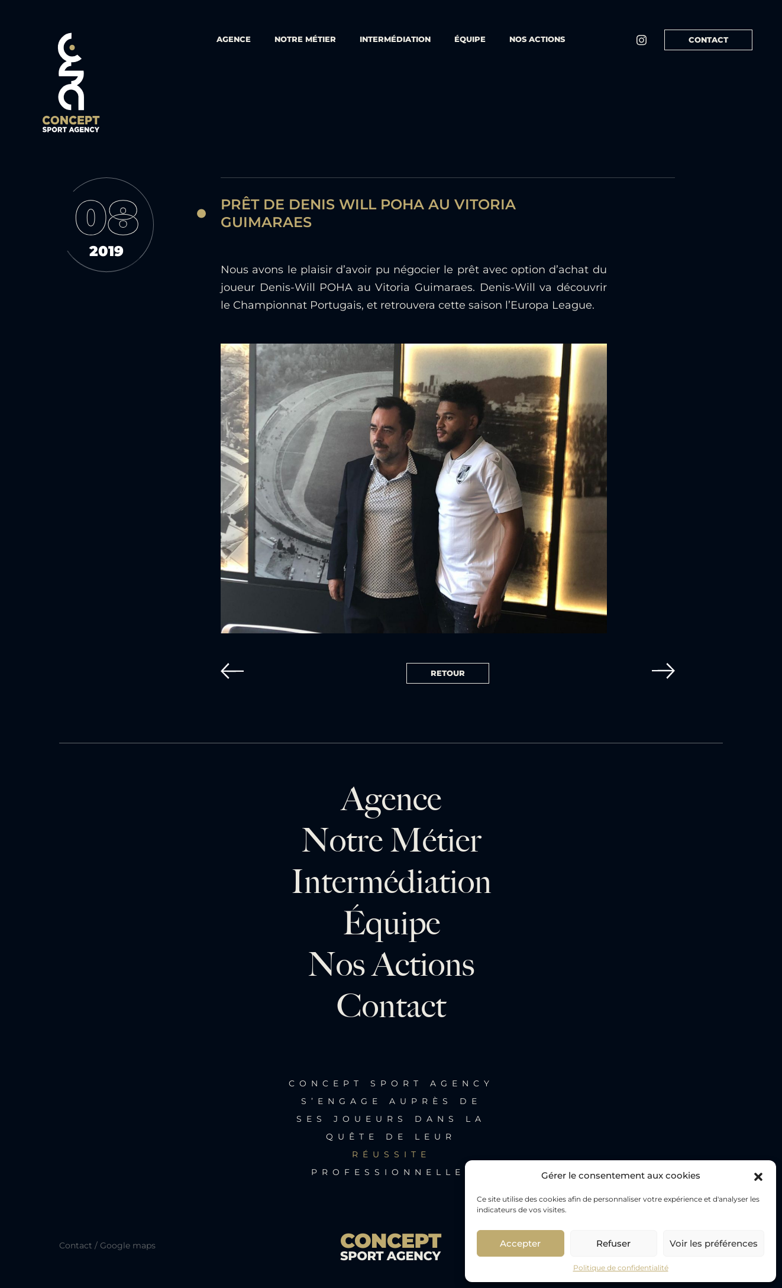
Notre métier (305, 39)
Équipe (391, 923)
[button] (758, 1176)
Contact (708, 39)
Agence (233, 39)
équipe (470, 39)
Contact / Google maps (107, 1245)
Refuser (613, 1243)
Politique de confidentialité (620, 1267)
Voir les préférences (714, 1243)
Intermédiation (395, 39)
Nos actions (537, 39)
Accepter (520, 1243)
